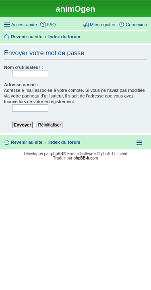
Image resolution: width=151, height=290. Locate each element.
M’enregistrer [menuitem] (103, 24)
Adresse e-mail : (21, 84)
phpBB (57, 153)
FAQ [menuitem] (51, 24)
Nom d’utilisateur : (23, 67)
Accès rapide (24, 24)
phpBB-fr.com (86, 158)
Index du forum (64, 142)
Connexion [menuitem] (136, 24)
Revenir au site (26, 142)
